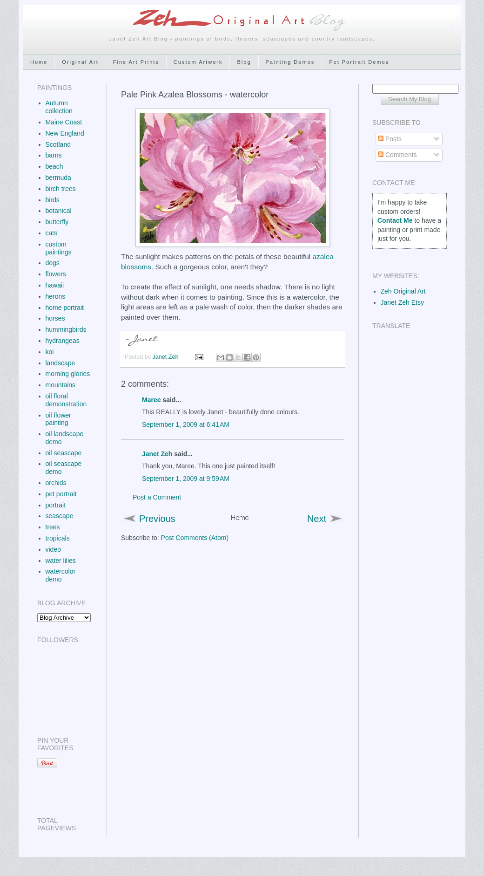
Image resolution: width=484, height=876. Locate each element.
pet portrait (61, 494)
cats (52, 233)
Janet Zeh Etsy (402, 302)
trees (53, 527)
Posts (390, 139)
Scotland (58, 144)
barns (54, 155)
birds (53, 200)
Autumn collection (59, 107)
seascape (60, 516)
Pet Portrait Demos (359, 62)
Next (316, 518)
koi (50, 352)
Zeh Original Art (403, 291)
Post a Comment (157, 497)
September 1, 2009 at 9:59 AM (185, 478)
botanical (59, 210)
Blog (244, 62)
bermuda (58, 177)
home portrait (65, 307)
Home (38, 62)
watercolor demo (61, 575)
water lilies (61, 560)
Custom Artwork (198, 62)
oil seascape (64, 453)
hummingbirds (66, 329)
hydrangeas (63, 340)
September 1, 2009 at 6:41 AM (185, 424)
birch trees (61, 188)
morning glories (68, 373)
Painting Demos (290, 62)
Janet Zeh (167, 357)
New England (65, 133)
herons (56, 296)
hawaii (55, 285)
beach (54, 166)
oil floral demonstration (66, 400)
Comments (397, 154)
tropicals (58, 538)
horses (55, 318)
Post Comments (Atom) (195, 537)
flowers (56, 274)
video (53, 549)
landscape (60, 363)
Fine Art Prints (136, 62)
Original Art (80, 62)
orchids (56, 482)
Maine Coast (64, 122)
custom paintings (59, 248)
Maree (151, 400)
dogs (53, 263)
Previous (157, 518)
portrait (56, 505)
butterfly (57, 222)
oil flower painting (58, 419)
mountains (61, 385)
